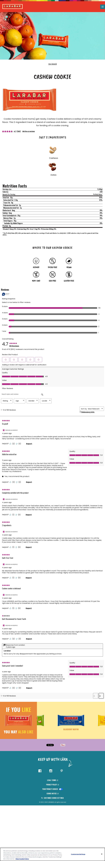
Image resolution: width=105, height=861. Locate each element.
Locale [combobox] (46, 401)
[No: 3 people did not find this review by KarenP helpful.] (19, 639)
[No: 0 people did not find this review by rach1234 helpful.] (19, 688)
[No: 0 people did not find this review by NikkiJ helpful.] (19, 443)
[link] (14, 344)
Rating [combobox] (7, 401)
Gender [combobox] (33, 401)
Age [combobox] (20, 401)
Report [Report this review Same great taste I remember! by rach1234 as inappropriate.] (29, 688)
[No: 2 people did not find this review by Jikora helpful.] (19, 482)
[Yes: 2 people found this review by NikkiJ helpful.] (13, 443)
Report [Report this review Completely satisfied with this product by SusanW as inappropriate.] (29, 515)
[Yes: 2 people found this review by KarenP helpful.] (13, 639)
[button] (6, 360)
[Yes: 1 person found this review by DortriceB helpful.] (12, 577)
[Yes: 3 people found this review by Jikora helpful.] (13, 482)
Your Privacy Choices (52, 789)
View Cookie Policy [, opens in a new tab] (22, 859)
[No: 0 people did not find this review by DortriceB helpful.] (18, 577)
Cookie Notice (53, 793)
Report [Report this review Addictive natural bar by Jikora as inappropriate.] (29, 482)
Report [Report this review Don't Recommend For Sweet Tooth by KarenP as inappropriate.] (29, 639)
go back (52, 63)
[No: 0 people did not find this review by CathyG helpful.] (18, 547)
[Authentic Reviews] (6, 294)
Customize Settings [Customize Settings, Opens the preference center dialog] (78, 854)
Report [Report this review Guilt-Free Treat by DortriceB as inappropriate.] (29, 578)
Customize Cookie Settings (52, 798)
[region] (52, 854)
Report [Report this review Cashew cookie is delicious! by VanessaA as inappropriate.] (29, 608)
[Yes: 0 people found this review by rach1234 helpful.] (13, 688)
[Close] (101, 854)
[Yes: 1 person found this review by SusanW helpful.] (12, 514)
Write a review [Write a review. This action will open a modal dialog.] (28, 131)
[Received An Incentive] (10, 430)
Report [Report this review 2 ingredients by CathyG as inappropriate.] (29, 547)
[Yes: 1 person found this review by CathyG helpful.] (12, 547)
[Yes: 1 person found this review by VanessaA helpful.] (12, 608)
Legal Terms (52, 780)
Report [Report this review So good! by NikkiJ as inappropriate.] (29, 444)
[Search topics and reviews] (22, 394)
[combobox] (94, 409)
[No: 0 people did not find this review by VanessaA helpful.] (18, 608)
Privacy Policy (52, 784)
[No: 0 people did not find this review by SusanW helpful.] (18, 514)
